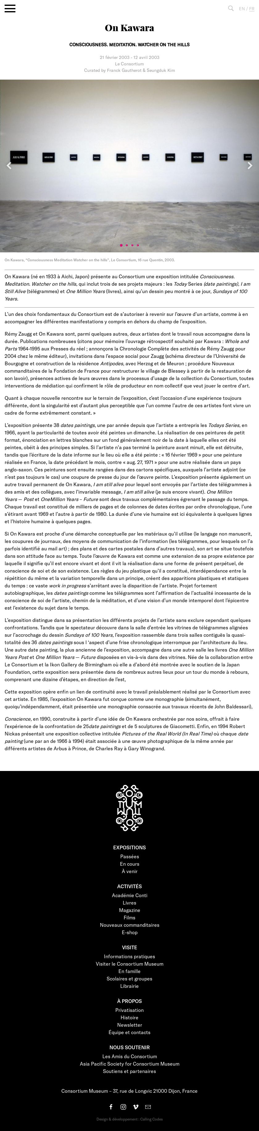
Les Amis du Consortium (129, 1056)
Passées (129, 856)
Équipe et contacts (129, 1032)
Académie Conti (129, 895)
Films (129, 917)
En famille (129, 971)
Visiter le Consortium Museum (129, 964)
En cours (129, 864)
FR (251, 8)
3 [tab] (132, 245)
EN (242, 8)
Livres (129, 902)
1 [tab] (121, 245)
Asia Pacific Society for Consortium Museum (129, 1064)
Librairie (129, 986)
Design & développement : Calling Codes (130, 1119)
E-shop (130, 932)
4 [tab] (138, 245)
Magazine (129, 910)
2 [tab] (127, 245)
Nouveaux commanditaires (129, 925)
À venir (130, 871)
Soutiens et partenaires (129, 1071)
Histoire (129, 1017)
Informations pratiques (129, 956)
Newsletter (129, 1025)
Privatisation (129, 1010)
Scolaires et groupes (129, 978)
